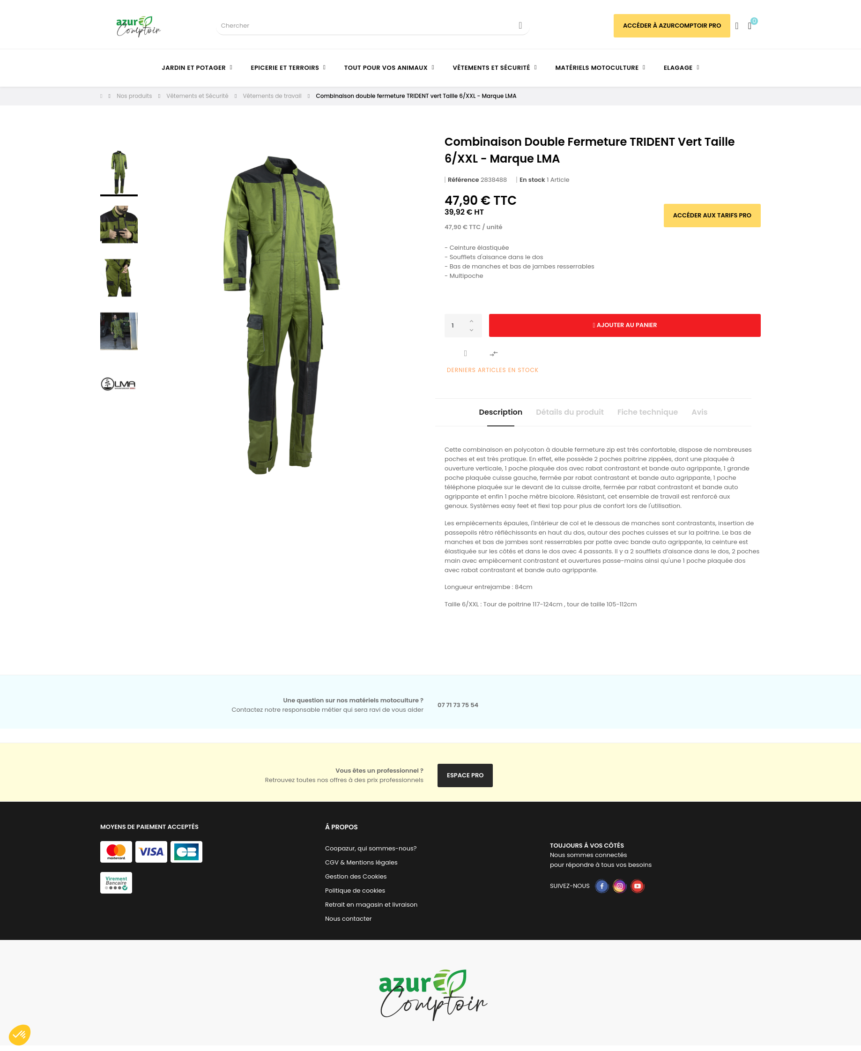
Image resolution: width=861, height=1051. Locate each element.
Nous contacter (348, 924)
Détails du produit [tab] (562, 415)
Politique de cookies (355, 896)
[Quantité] (463, 325)
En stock (532, 180)
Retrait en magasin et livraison (371, 910)
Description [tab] (476, 415)
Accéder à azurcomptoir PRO (672, 25)
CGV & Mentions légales (361, 868)
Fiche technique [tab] (655, 415)
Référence (463, 180)
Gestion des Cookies (356, 882)
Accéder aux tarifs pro (712, 215)
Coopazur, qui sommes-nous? (371, 854)
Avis (724, 415)
